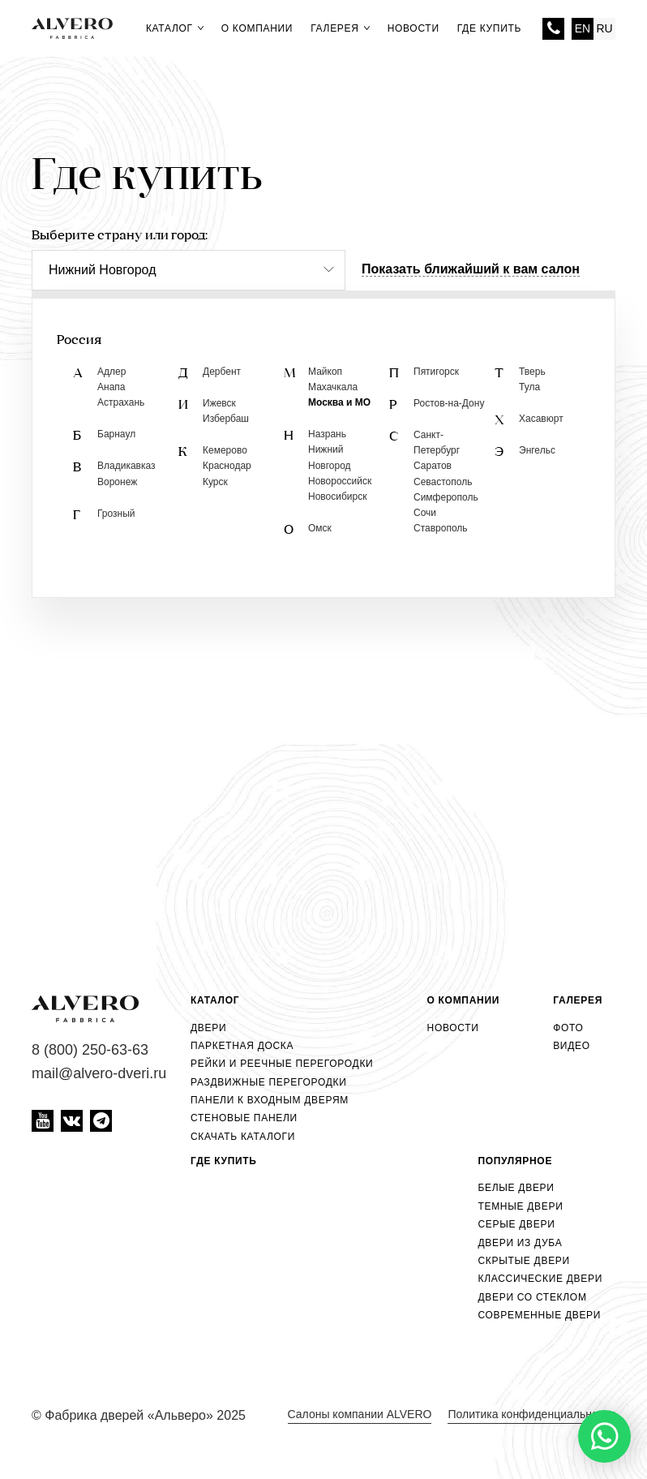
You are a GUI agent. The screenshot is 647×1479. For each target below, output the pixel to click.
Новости (413, 28)
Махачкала (333, 387)
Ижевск (219, 403)
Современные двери (539, 1315)
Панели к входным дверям (270, 1100)
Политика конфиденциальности (531, 1414)
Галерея (340, 28)
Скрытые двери (523, 1260)
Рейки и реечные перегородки (282, 1063)
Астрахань (120, 402)
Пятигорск (436, 371)
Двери (208, 1028)
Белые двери (516, 1187)
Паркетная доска (242, 1045)
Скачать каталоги (243, 1136)
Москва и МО (339, 402)
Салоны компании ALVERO (360, 1414)
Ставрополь (440, 528)
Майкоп (325, 371)
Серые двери (516, 1224)
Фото (568, 1028)
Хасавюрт (541, 418)
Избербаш (226, 418)
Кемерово (225, 450)
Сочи (424, 512)
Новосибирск (337, 496)
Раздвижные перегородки (269, 1082)
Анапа (111, 387)
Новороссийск (339, 481)
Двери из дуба (520, 1243)
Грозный (116, 513)
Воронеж (117, 482)
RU (604, 28)
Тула (529, 387)
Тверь (532, 371)
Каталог (175, 28)
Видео (571, 1045)
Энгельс (537, 450)
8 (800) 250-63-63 (553, 29)
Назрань (327, 434)
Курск (215, 482)
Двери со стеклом (532, 1297)
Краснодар (227, 465)
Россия (79, 340)
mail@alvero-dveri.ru (99, 1073)
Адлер (111, 371)
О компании (257, 28)
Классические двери (540, 1278)
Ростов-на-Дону (448, 403)
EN (582, 28)
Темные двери (520, 1206)
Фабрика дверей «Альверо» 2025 (145, 1415)
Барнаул (116, 434)
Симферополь (445, 497)
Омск (320, 528)
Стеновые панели (244, 1118)
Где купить (489, 28)
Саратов (432, 465)
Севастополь (442, 482)
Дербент (222, 371)
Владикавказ (126, 465)
